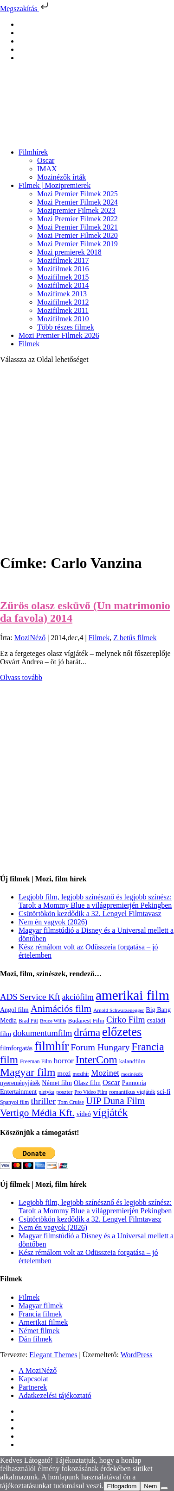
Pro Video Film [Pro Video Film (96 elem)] (90, 1092)
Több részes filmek (65, 327)
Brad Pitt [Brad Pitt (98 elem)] (28, 1021)
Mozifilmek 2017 (63, 260)
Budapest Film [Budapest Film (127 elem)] (86, 1020)
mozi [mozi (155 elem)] (64, 1073)
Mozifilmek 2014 (63, 285)
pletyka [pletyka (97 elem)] (46, 1092)
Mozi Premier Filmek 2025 (77, 194)
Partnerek (33, 1387)
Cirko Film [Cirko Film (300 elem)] (125, 1019)
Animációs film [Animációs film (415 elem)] (61, 1008)
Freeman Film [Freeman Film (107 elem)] (36, 1061)
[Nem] (164, 1488)
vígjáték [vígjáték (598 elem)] (110, 1112)
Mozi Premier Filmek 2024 (77, 202)
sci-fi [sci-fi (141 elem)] (164, 1091)
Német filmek (39, 1331)
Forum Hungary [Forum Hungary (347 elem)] (100, 1047)
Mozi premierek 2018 (69, 252)
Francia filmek (40, 1314)
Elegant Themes (53, 1355)
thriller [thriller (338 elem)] (43, 1101)
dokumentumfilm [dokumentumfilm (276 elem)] (42, 1033)
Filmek (29, 344)
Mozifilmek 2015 (63, 277)
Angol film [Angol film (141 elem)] (14, 1009)
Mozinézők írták (61, 177)
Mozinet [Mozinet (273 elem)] (105, 1073)
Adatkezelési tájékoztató (55, 1395)
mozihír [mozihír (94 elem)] (81, 1074)
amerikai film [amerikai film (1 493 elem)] (132, 995)
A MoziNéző (38, 1370)
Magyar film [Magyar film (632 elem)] (27, 1072)
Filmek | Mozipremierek (54, 185)
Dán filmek (35, 1339)
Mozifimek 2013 (62, 294)
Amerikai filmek (43, 1322)
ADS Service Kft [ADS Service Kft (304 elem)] (30, 997)
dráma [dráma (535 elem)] (87, 1032)
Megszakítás (25, 8)
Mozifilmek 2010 (63, 319)
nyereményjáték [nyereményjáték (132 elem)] (20, 1082)
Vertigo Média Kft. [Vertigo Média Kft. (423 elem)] (37, 1112)
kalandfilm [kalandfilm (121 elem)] (132, 1061)
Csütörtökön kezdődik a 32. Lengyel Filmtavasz (90, 913)
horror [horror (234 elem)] (64, 1060)
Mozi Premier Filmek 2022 (77, 219)
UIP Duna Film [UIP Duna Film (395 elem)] (115, 1101)
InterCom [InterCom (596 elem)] (96, 1060)
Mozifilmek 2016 (63, 269)
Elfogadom (122, 1486)
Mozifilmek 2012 (63, 302)
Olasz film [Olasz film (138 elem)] (87, 1082)
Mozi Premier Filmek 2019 (77, 244)
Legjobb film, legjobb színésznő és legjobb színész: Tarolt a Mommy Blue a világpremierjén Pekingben (95, 901)
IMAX (47, 169)
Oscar (45, 160)
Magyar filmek (41, 1306)
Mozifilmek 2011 (63, 310)
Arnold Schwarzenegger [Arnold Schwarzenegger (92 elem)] (118, 1010)
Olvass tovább (21, 677)
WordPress (137, 1355)
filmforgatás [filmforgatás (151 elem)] (16, 1048)
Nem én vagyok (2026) (53, 922)
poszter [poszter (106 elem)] (64, 1092)
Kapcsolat (33, 1379)
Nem (150, 1486)
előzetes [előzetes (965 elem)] (122, 1032)
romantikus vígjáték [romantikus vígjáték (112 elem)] (132, 1092)
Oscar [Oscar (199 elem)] (111, 1083)
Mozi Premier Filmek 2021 (77, 227)
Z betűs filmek (134, 638)
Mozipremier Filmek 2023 (76, 210)
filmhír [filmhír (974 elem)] (51, 1046)
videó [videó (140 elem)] (84, 1113)
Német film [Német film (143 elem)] (57, 1082)
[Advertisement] (87, 458)
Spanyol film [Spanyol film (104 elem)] (14, 1102)
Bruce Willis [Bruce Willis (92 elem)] (53, 1020)
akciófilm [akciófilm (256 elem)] (78, 997)
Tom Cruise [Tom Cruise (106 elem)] (71, 1102)
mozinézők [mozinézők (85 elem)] (132, 1074)
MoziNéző (30, 638)
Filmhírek (33, 152)
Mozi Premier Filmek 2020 (77, 235)
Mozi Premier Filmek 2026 (59, 335)
